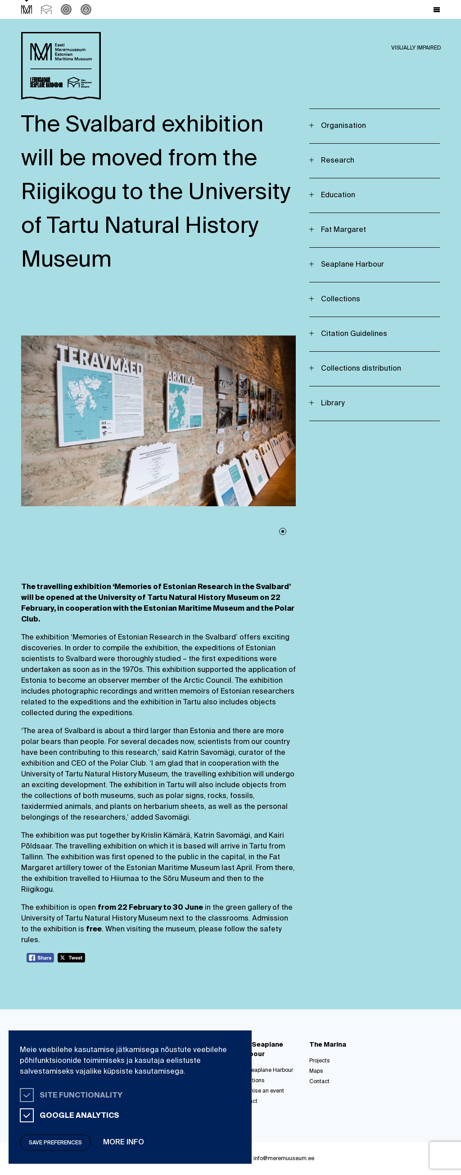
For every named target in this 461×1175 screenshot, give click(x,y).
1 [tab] (282, 531)
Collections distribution (361, 368)
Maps (316, 1071)
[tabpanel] (158, 421)
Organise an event (260, 1091)
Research (337, 160)
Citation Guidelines (354, 334)
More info (123, 1142)
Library (332, 403)
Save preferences (55, 1143)
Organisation (343, 126)
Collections (340, 299)
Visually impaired (416, 48)
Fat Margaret (343, 230)
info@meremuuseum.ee (283, 1158)
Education (338, 195)
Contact (319, 1081)
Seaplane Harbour (352, 264)
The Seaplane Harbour (265, 1070)
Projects (319, 1061)
